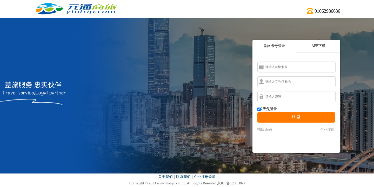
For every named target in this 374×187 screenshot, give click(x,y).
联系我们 (183, 177)
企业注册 (327, 129)
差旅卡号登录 (274, 46)
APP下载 (318, 46)
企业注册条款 (205, 177)
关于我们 (165, 177)
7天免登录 (269, 109)
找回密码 (264, 129)
